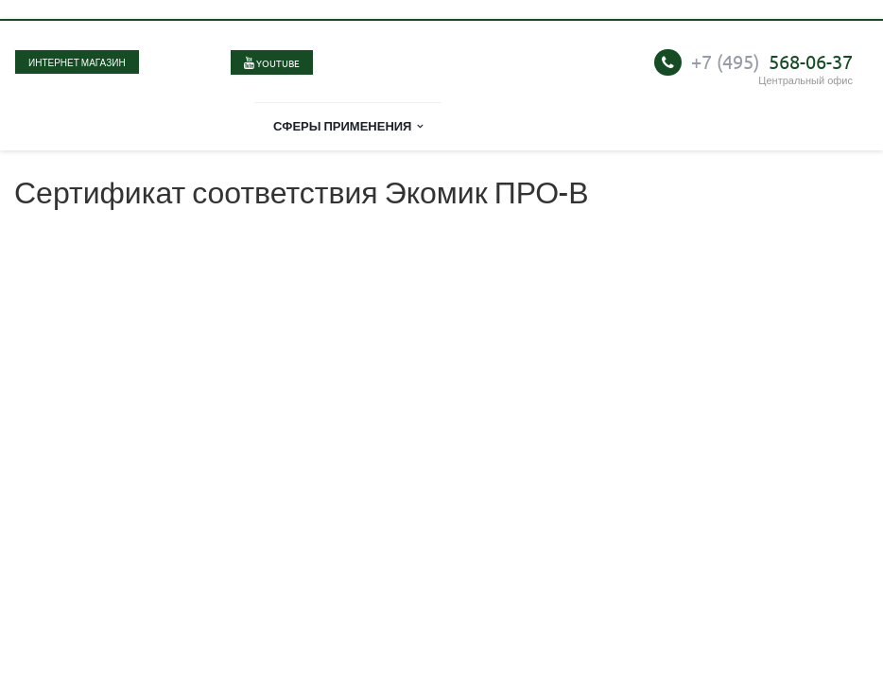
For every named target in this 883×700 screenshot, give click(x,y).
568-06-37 (772, 61)
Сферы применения (348, 125)
